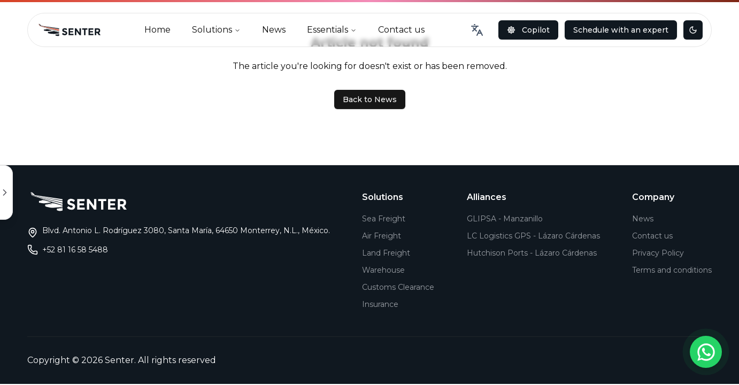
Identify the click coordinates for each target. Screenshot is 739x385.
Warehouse (383, 270)
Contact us (401, 30)
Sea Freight (383, 219)
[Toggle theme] (693, 30)
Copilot (528, 30)
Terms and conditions (672, 270)
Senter (119, 360)
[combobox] (477, 30)
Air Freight (381, 236)
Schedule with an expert (620, 30)
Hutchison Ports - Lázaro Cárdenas (532, 253)
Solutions (216, 30)
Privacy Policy (658, 253)
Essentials (332, 30)
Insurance (380, 304)
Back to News (370, 99)
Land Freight (386, 253)
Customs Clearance (398, 287)
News (274, 30)
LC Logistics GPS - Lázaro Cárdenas (533, 236)
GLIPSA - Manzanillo (505, 219)
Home (157, 30)
